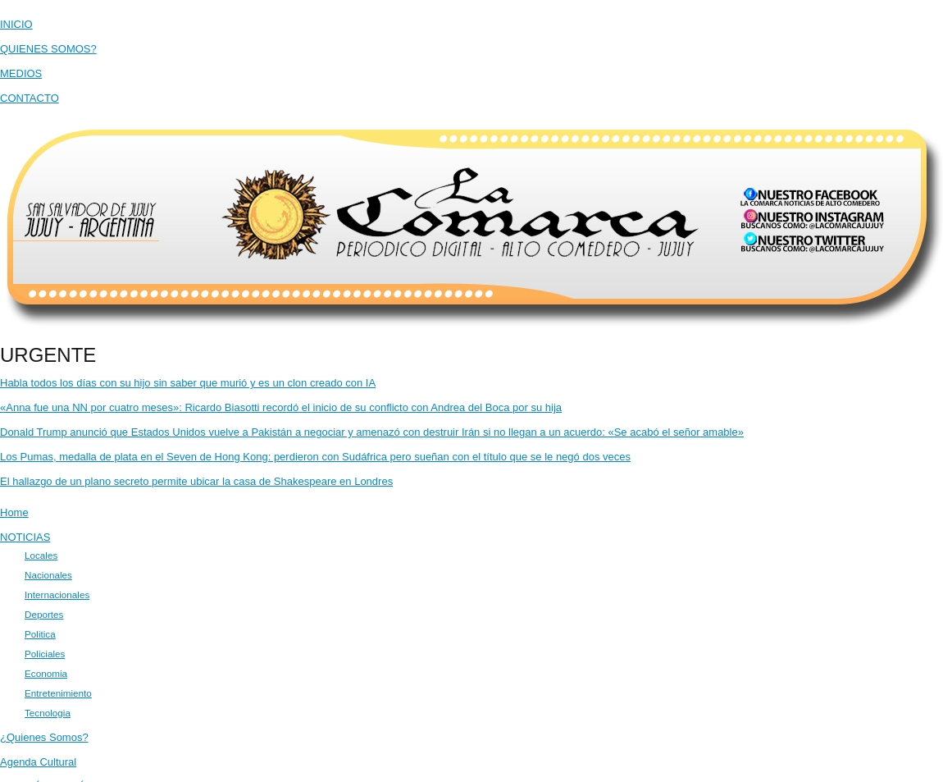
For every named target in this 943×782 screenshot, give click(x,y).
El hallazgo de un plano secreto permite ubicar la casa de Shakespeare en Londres (196, 481)
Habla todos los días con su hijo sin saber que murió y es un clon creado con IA (188, 383)
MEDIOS (21, 73)
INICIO (16, 24)
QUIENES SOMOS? (48, 49)
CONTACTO (29, 98)
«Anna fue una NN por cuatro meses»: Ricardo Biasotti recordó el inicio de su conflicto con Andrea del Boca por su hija (281, 407)
